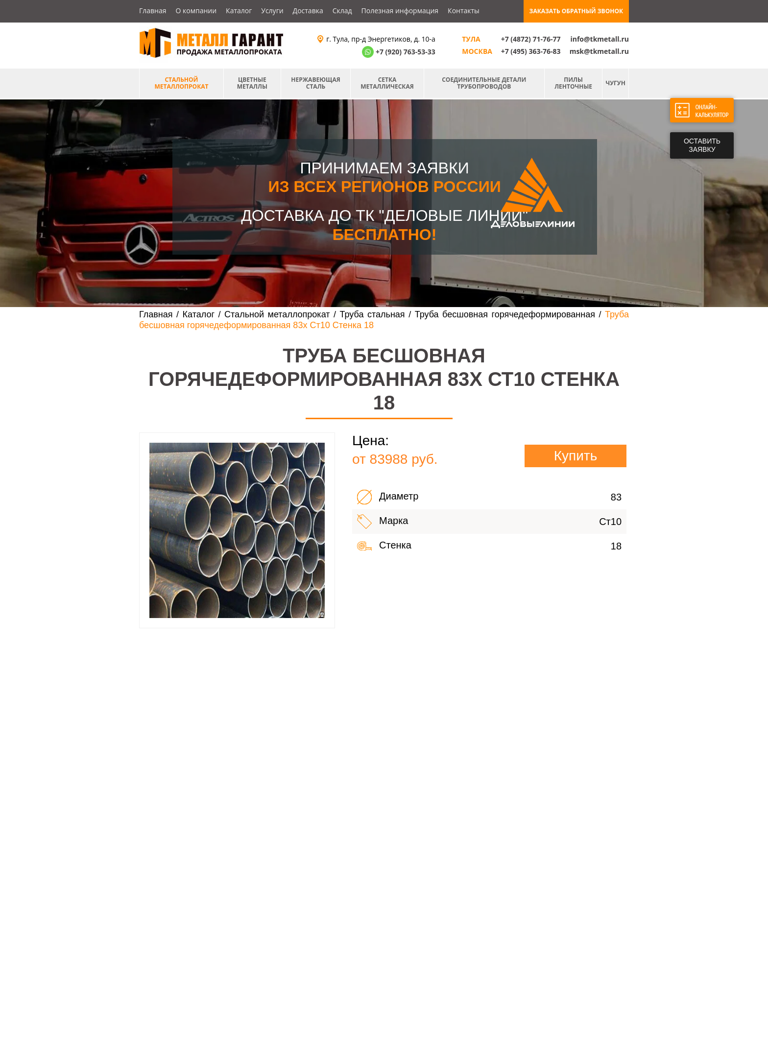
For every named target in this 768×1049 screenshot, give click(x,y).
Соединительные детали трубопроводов (484, 83)
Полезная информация (400, 10)
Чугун (615, 83)
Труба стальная (372, 314)
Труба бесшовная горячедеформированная (505, 314)
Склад (342, 10)
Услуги (272, 10)
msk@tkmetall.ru (599, 51)
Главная (153, 10)
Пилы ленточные (573, 83)
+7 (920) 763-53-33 (405, 51)
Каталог (239, 10)
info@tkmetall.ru (599, 39)
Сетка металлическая (386, 83)
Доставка (308, 10)
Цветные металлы (252, 83)
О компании (196, 10)
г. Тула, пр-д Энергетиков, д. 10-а (380, 39)
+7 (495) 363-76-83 (531, 51)
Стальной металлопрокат (181, 83)
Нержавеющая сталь (315, 83)
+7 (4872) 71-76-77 (531, 39)
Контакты (464, 10)
